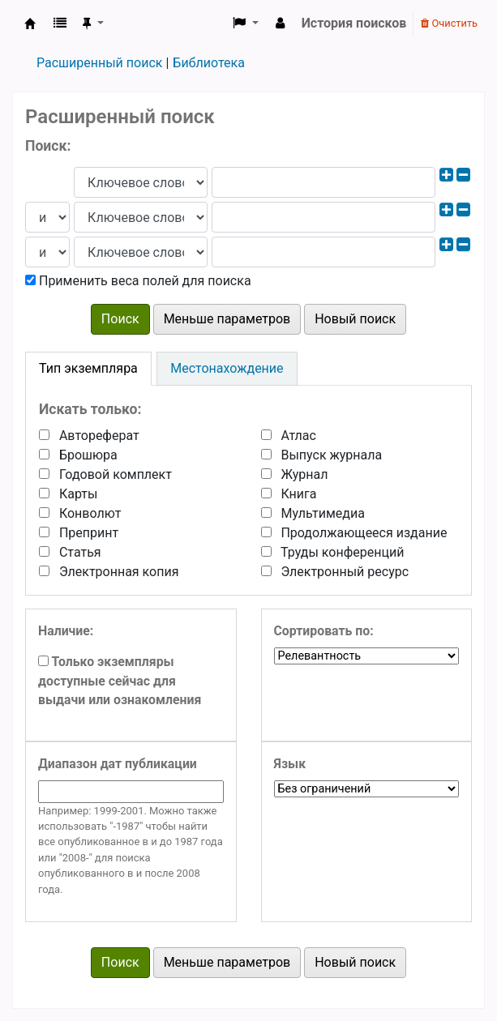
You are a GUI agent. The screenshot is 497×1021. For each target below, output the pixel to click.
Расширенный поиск (99, 62)
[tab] (88, 369)
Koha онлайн (30, 23)
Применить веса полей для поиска (138, 280)
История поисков (354, 23)
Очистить (449, 23)
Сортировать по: (324, 631)
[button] (60, 23)
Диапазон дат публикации (117, 763)
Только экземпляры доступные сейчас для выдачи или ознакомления (119, 681)
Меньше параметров (227, 319)
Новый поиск (355, 319)
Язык (290, 763)
